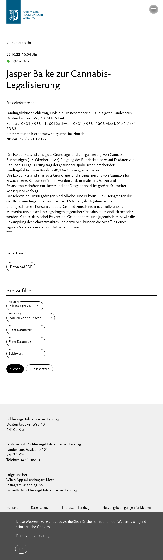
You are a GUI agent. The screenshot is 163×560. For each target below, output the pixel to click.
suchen (15, 369)
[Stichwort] (25, 353)
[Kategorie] (24, 305)
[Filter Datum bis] (25, 341)
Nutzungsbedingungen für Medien (127, 508)
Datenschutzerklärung (33, 535)
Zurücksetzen (40, 369)
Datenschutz (40, 508)
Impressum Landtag (75, 508)
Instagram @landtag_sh (25, 485)
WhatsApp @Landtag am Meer (30, 480)
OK (21, 549)
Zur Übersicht (21, 43)
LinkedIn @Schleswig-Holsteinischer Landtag (41, 490)
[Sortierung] (30, 317)
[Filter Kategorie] (24, 305)
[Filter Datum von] (25, 329)
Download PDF (21, 267)
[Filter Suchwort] (25, 353)
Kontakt (12, 508)
